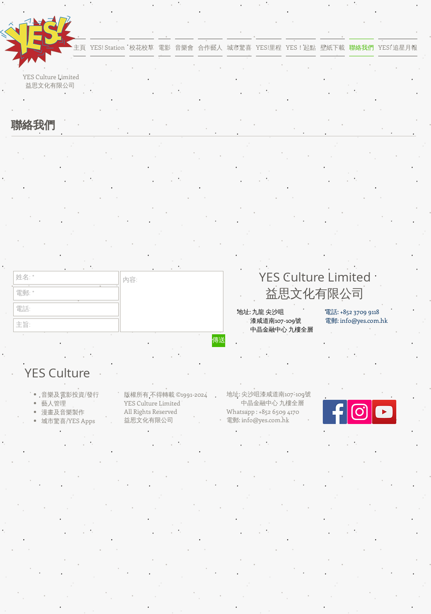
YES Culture (57, 373)
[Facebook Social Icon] (335, 412)
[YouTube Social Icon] (384, 412)
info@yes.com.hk (363, 320)
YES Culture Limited (50, 77)
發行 (93, 394)
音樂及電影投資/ (64, 394)
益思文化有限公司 (50, 85)
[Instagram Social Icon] (359, 412)
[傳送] (218, 340)
